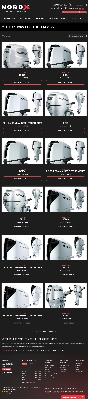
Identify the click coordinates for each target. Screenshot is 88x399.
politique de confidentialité (74, 391)
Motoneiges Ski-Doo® (50, 375)
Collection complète (50, 380)
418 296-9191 (59, 8)
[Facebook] (80, 9)
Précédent (36, 332)
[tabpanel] (31, 373)
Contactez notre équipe (8, 350)
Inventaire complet (49, 365)
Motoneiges (63, 367)
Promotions (53, 18)
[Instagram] (83, 9)
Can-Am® (47, 371)
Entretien (77, 369)
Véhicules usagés (25, 18)
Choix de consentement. (62, 392)
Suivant (52, 332)
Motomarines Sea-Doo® (51, 373)
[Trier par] (77, 36)
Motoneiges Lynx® (49, 377)
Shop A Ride (13, 389)
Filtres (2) (6, 36)
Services (64, 18)
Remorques (48, 367)
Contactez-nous (77, 18)
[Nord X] (16, 8)
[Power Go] (21, 392)
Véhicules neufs (10, 18)
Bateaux (47, 369)
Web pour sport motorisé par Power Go (31, 387)
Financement (40, 18)
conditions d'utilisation (50, 392)
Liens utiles (79, 360)
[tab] (24, 364)
